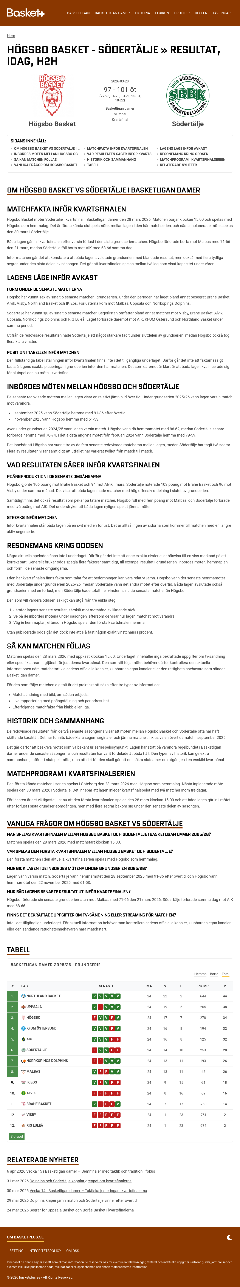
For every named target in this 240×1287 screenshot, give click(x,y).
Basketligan (78, 13)
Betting (16, 1251)
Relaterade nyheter (178, 165)
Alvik (31, 1093)
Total (225, 974)
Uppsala (34, 1007)
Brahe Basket (38, 1104)
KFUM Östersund (41, 1028)
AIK (29, 1039)
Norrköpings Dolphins (47, 1061)
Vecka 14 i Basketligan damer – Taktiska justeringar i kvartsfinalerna (88, 1190)
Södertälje (36, 1050)
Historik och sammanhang (111, 160)
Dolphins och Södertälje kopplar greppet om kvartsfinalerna (81, 1181)
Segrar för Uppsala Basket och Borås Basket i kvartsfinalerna (82, 1210)
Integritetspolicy (45, 1251)
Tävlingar (221, 13)
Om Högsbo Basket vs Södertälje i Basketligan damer (63, 149)
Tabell (93, 165)
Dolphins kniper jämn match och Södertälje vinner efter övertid (83, 1200)
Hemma (200, 974)
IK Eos (31, 1082)
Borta (214, 974)
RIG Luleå (34, 1125)
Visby (31, 1115)
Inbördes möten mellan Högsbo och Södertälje (58, 154)
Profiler (182, 13)
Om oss (72, 1251)
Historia (142, 13)
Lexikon (162, 13)
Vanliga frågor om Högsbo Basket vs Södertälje (59, 165)
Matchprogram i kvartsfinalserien (192, 160)
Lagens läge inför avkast (183, 149)
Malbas (33, 1071)
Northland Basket (43, 996)
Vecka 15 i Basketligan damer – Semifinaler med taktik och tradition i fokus (90, 1171)
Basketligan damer (112, 13)
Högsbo (33, 1018)
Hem (11, 35)
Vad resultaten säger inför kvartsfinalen (126, 154)
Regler (201, 13)
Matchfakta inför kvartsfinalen (117, 149)
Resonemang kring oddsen (184, 154)
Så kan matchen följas (35, 160)
